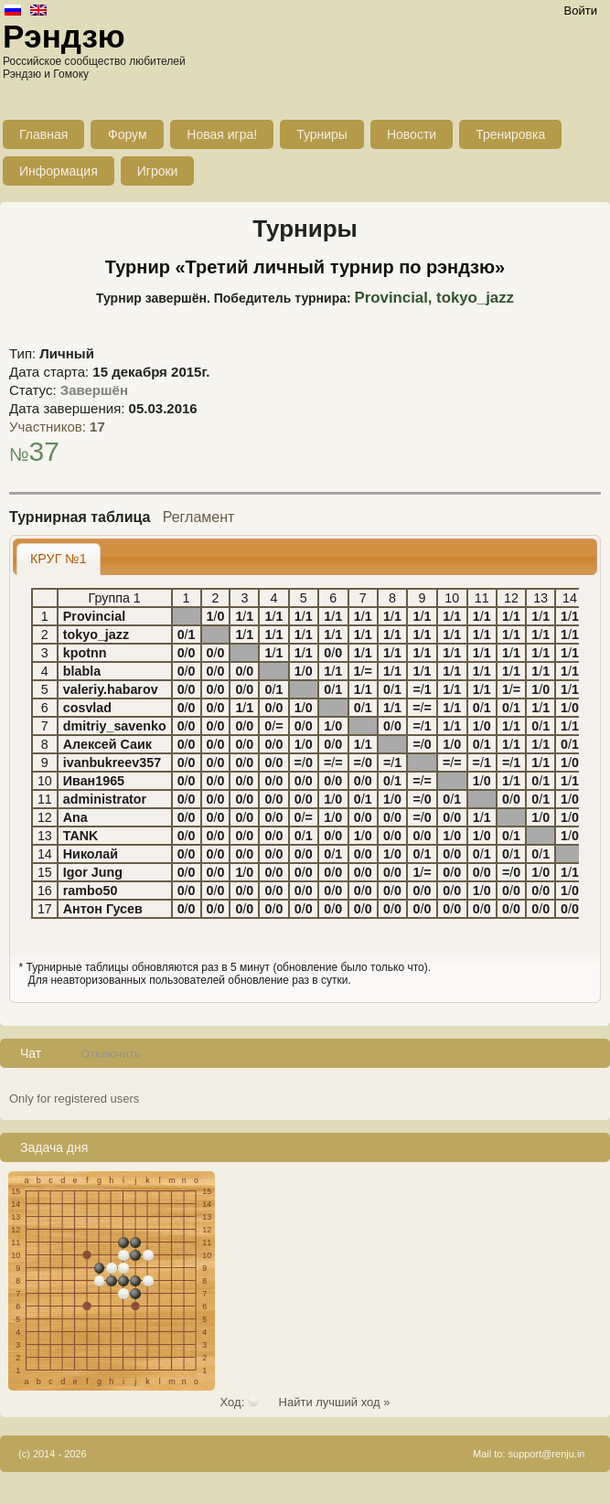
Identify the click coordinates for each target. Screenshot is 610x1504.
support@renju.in (546, 1453)
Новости (411, 134)
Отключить (110, 1054)
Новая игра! (222, 134)
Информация (58, 171)
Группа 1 (115, 598)
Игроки (157, 171)
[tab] (58, 559)
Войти (580, 10)
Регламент (199, 517)
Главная (43, 134)
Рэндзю (64, 36)
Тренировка (510, 134)
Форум (127, 134)
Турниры (322, 134)
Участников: (57, 426)
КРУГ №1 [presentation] (58, 558)
